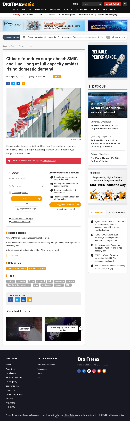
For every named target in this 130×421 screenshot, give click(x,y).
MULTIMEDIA (109, 9)
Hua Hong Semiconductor (18, 285)
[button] (26, 208)
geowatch (59, 281)
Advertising (10, 369)
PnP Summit (28, 14)
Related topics (18, 311)
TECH (16, 9)
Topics (39, 373)
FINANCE (68, 9)
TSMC (40, 14)
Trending (15, 14)
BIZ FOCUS (81, 9)
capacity (21, 281)
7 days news (41, 369)
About (8, 364)
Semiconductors (25, 46)
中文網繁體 (10, 403)
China (31, 281)
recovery (59, 285)
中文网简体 (10, 407)
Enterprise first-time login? (22, 218)
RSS (38, 377)
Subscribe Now (49, 160)
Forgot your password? (20, 221)
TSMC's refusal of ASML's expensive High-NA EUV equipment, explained (106, 258)
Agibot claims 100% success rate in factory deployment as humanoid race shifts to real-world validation (109, 225)
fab (49, 281)
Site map (9, 398)
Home (5, 46)
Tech (13, 46)
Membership (11, 373)
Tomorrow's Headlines (45, 364)
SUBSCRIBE (112, 4)
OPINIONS (55, 9)
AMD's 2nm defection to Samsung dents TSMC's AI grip (110, 267)
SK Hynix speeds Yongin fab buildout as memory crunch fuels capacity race (109, 248)
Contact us (10, 390)
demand (41, 281)
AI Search (50, 14)
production (47, 285)
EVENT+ (95, 9)
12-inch (10, 281)
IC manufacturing (37, 268)
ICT (108, 37)
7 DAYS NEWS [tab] (117, 212)
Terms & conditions (14, 377)
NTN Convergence (67, 14)
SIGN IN (31, 198)
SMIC (68, 285)
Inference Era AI (86, 14)
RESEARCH (40, 9)
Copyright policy (12, 386)
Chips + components (16, 268)
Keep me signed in (20, 192)
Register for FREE (68, 204)
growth (70, 281)
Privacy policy (11, 381)
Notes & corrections (14, 394)
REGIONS (26, 9)
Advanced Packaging (107, 14)
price (36, 285)
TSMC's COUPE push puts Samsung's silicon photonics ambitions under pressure (107, 238)
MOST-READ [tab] (97, 212)
